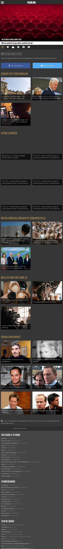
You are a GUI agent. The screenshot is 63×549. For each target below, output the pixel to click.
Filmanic (3, 527)
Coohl (2, 529)
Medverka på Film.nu (6, 522)
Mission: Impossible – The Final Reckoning (11, 461)
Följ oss (3, 524)
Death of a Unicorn (5, 447)
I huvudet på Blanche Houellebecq (9, 433)
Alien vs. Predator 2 (5, 482)
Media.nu (3, 543)
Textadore (3, 541)
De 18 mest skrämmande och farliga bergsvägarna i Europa (14, 534)
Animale (3, 454)
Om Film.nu (4, 515)
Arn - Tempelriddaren (6, 494)
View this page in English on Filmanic (11, 54)
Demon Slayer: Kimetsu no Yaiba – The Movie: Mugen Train (14, 452)
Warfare (3, 440)
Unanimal (3, 438)
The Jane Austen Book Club (7, 499)
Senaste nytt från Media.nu (14, 74)
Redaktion (3, 520)
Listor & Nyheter (9, 131)
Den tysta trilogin (5, 450)
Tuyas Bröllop (4, 475)
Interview (3, 501)
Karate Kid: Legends (6, 466)
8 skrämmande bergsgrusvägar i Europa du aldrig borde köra (15, 538)
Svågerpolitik (4, 545)
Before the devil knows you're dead (9, 478)
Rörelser (3, 436)
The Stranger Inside (5, 492)
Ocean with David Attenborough (8, 443)
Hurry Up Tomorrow (6, 459)
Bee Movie (3, 496)
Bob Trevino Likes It (6, 431)
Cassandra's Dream (5, 489)
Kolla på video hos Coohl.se (14, 272)
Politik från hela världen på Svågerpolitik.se (23, 214)
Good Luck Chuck (5, 503)
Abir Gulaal (3, 445)
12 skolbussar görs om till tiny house (9, 531)
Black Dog (3, 429)
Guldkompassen (5, 506)
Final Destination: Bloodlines (8, 457)
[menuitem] (3, 419)
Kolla (2, 536)
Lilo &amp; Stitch (5, 464)
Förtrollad (3, 487)
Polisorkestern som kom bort (8, 485)
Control (3, 480)
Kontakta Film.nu (5, 517)
